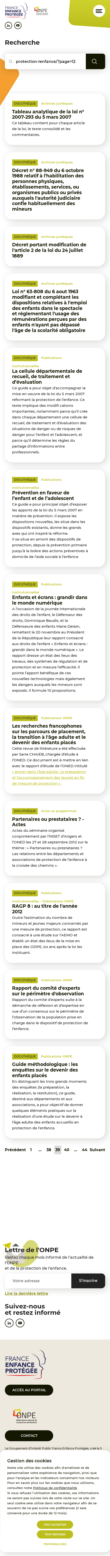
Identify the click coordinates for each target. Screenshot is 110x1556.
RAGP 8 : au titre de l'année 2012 (44, 909)
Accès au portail (29, 1390)
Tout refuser (55, 1534)
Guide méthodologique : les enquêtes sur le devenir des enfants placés (45, 1070)
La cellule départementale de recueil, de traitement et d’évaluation (47, 376)
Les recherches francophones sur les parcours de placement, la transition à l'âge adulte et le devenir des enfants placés (49, 734)
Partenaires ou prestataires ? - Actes (48, 822)
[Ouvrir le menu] (99, 11)
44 (84, 1150)
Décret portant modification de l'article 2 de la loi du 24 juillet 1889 (49, 250)
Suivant (97, 1150)
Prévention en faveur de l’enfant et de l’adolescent (43, 495)
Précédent (15, 1150)
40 (66, 1150)
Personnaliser (55, 1544)
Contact (29, 1435)
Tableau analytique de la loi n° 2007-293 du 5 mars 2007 (48, 114)
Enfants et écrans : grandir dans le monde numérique (49, 600)
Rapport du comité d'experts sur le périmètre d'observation (48, 991)
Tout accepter (55, 1524)
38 (48, 1150)
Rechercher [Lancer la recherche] (101, 61)
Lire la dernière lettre (26, 1293)
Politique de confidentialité (55, 1488)
